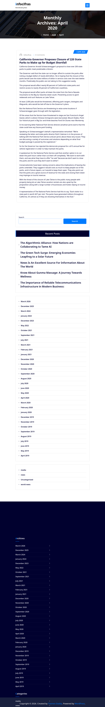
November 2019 (27, 422)
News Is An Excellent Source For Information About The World (52, 264)
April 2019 (25, 455)
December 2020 (27, 359)
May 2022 (25, 325)
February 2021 (27, 349)
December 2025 (27, 306)
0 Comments (39, 55)
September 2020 (27, 374)
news (23, 475)
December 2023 (27, 321)
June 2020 (25, 388)
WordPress (80, 703)
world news (25, 484)
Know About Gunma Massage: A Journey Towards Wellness (51, 274)
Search (21, 217)
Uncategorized (27, 479)
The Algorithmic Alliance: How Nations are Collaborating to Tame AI (46, 244)
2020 (54, 35)
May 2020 (25, 393)
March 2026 (25, 301)
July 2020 (24, 383)
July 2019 (24, 441)
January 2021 (26, 354)
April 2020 (25, 398)
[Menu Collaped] (87, 5)
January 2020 (26, 412)
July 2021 (24, 340)
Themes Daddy (55, 703)
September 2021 (27, 335)
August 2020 (26, 378)
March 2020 (25, 402)
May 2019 (25, 451)
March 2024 (25, 311)
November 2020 (27, 364)
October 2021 (26, 330)
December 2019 (27, 417)
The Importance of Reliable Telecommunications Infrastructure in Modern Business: (50, 284)
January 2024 (26, 316)
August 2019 (26, 436)
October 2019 (26, 427)
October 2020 (26, 369)
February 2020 (27, 407)
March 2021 (25, 345)
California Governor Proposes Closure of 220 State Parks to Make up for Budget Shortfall (50, 61)
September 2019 (27, 431)
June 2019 (25, 446)
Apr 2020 (80, 52)
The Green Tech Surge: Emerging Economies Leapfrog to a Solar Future (47, 254)
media (23, 470)
